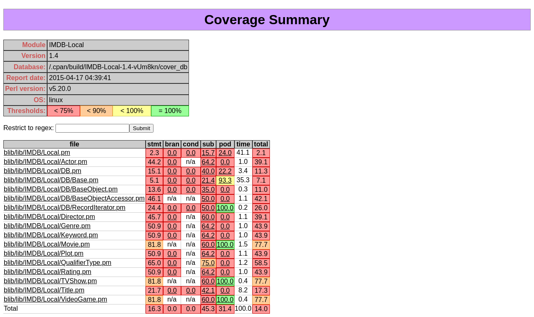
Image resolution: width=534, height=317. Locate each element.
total (261, 144)
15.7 (208, 152)
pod (225, 144)
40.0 (208, 171)
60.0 (208, 217)
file (74, 144)
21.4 (208, 180)
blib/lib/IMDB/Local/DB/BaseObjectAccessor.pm (74, 198)
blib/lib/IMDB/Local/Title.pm (44, 290)
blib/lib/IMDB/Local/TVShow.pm (50, 280)
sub (208, 144)
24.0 (225, 152)
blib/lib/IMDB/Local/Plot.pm (43, 253)
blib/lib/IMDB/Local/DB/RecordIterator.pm (65, 207)
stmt (154, 144)
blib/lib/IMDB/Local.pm (37, 152)
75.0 (208, 263)
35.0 (208, 189)
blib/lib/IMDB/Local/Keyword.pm (51, 235)
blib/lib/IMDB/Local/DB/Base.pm (51, 180)
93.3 (225, 180)
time (243, 144)
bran (172, 144)
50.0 (208, 198)
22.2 (225, 171)
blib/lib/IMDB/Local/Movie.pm (47, 244)
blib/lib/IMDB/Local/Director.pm (49, 216)
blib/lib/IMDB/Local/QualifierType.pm (57, 262)
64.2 (208, 162)
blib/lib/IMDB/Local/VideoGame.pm (55, 299)
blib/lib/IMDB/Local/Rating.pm (47, 271)
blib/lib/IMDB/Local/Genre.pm (47, 225)
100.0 (225, 207)
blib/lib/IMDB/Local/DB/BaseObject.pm (61, 189)
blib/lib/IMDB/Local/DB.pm (42, 170)
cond (191, 144)
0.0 (171, 152)
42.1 (208, 290)
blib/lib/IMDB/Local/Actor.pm (45, 161)
